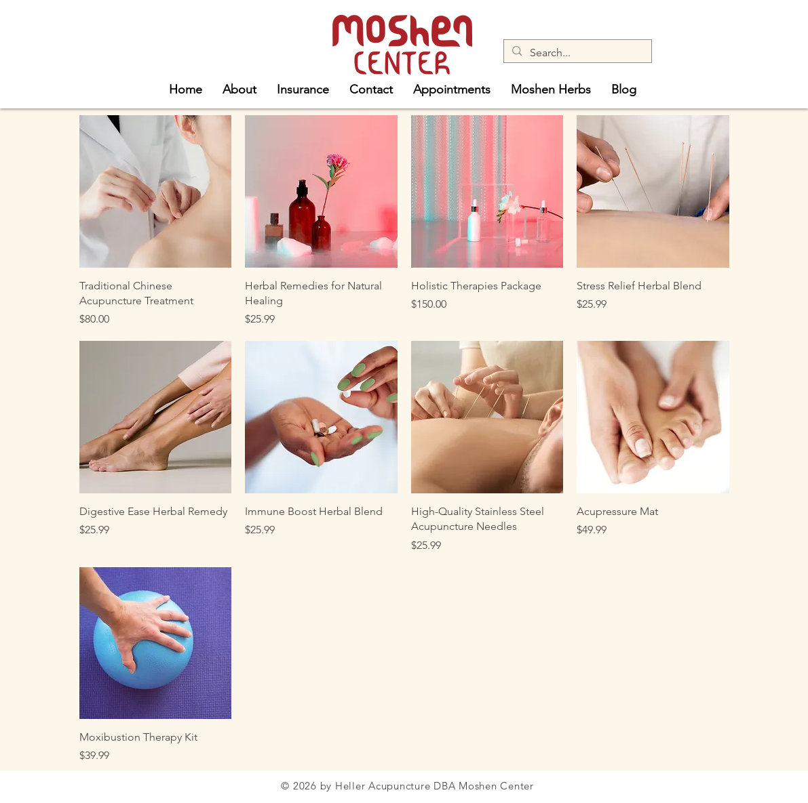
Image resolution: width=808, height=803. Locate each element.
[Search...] (576, 53)
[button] (239, 87)
